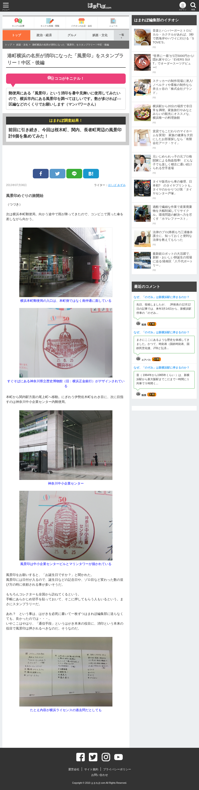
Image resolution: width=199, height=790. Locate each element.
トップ (16, 35)
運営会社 (73, 769)
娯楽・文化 (100, 35)
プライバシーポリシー (117, 769)
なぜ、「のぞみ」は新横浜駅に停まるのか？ (161, 297)
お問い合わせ (99, 775)
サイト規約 (91, 769)
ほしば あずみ (116, 185)
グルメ (72, 35)
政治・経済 (44, 35)
